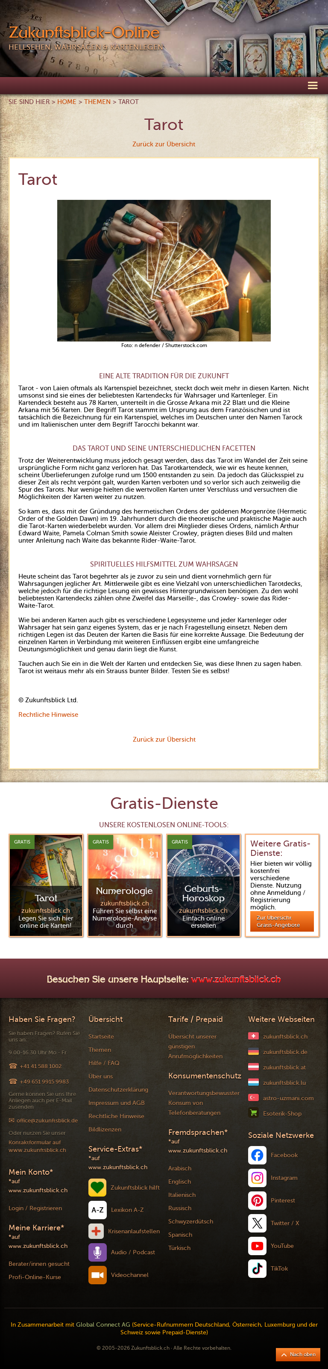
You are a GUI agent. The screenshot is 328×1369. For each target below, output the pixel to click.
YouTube (282, 1246)
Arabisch (179, 1168)
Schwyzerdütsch (190, 1221)
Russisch (179, 1208)
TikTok (279, 1268)
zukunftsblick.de (285, 1052)
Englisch (179, 1182)
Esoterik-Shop (282, 1114)
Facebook (284, 1155)
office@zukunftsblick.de (47, 1120)
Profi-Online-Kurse (35, 1277)
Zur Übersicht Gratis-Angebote (278, 921)
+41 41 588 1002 (41, 1066)
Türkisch (179, 1248)
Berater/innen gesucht (39, 1264)
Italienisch (182, 1195)
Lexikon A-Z (127, 1210)
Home (66, 101)
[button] (312, 85)
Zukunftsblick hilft (135, 1188)
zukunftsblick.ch (285, 1036)
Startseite (101, 1036)
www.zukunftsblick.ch (236, 980)
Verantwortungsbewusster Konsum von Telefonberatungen (204, 1103)
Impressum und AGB (116, 1103)
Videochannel (130, 1275)
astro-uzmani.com (288, 1098)
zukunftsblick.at (284, 1067)
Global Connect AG (103, 1324)
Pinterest (283, 1200)
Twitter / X (285, 1223)
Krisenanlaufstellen (134, 1231)
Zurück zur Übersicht (163, 144)
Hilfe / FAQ (104, 1063)
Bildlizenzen (104, 1129)
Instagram (284, 1178)
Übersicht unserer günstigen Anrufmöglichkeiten (195, 1046)
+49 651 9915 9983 (44, 1081)
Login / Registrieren (35, 1208)
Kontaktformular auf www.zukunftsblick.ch (37, 1146)
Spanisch (180, 1235)
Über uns (100, 1076)
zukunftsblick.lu (284, 1083)
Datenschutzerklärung (118, 1090)
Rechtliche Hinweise (48, 714)
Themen (97, 101)
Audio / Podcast (133, 1252)
